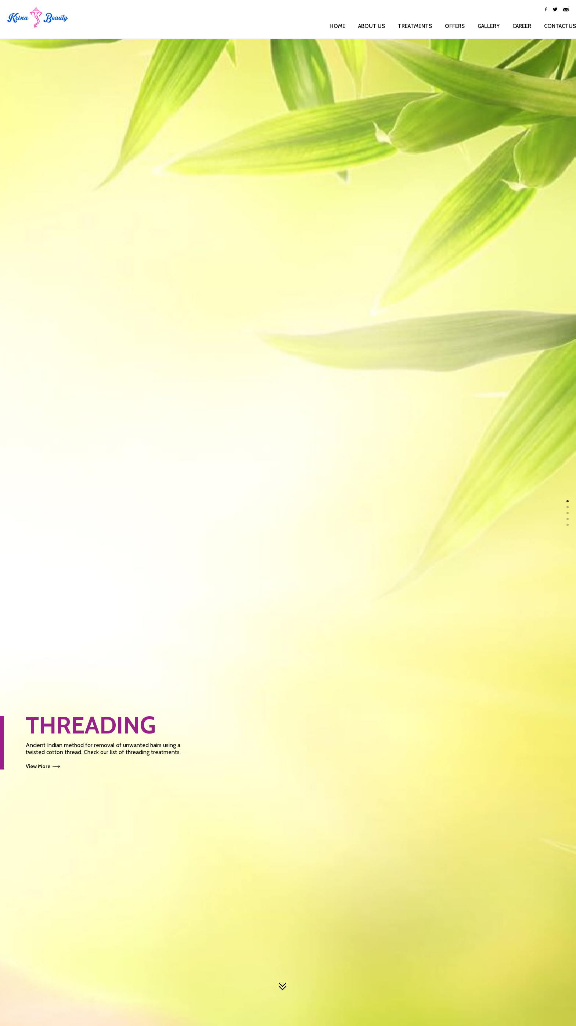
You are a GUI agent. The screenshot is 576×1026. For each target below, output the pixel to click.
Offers (447, 26)
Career (514, 26)
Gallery (481, 26)
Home (330, 26)
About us (364, 26)
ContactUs (553, 26)
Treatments (407, 26)
